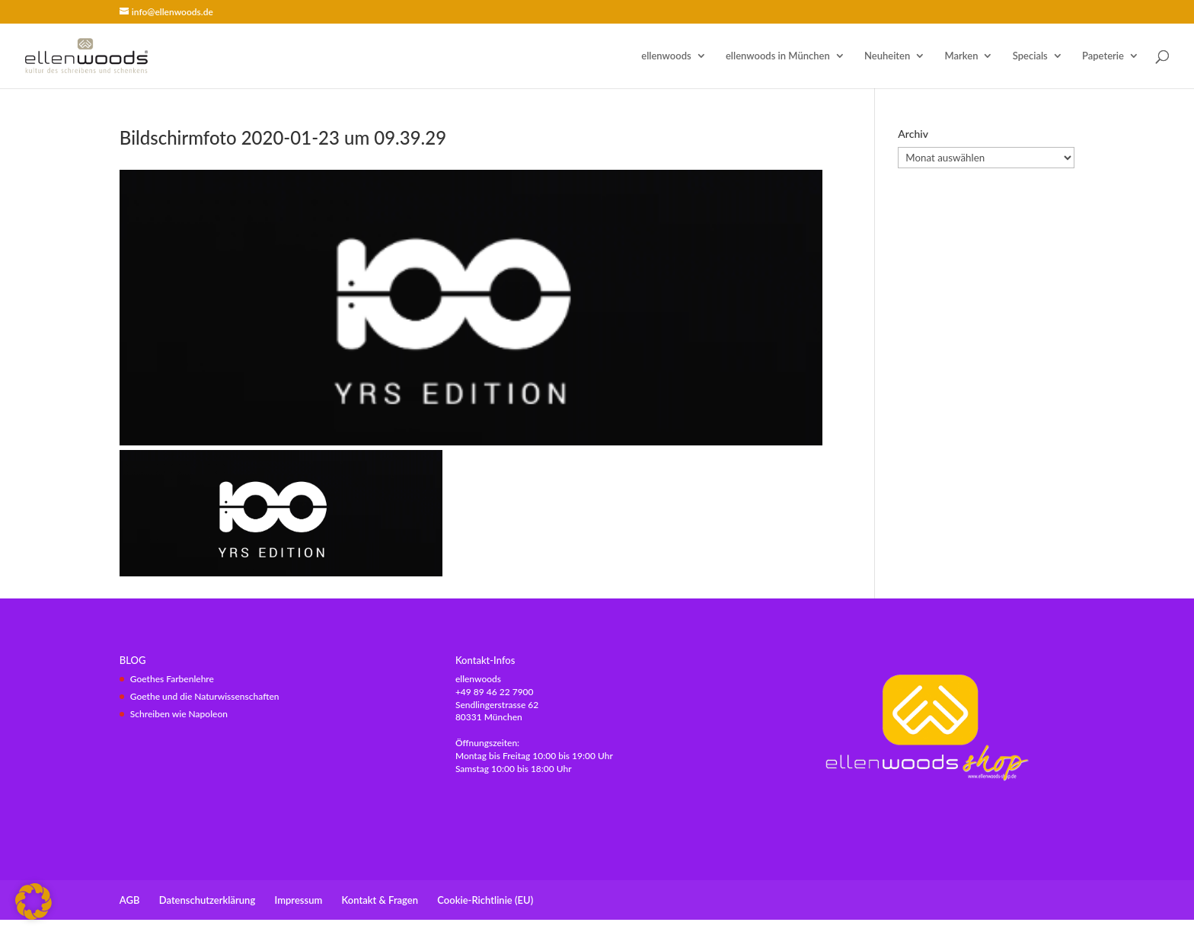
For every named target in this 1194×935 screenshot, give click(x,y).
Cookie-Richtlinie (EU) (485, 900)
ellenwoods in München (778, 56)
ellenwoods (666, 56)
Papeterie (1103, 56)
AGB (130, 900)
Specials (1030, 56)
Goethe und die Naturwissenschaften (204, 696)
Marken (962, 56)
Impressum (299, 900)
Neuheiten (887, 56)
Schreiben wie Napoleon (179, 714)
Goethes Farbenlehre (172, 678)
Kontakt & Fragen (380, 900)
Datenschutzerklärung (207, 900)
